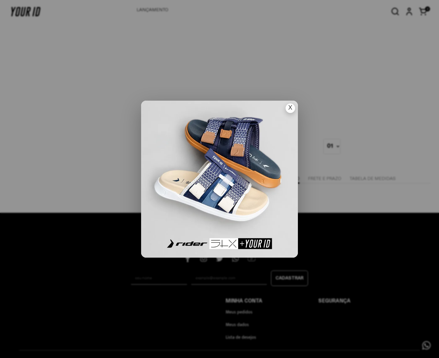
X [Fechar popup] (290, 108)
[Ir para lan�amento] (219, 179)
